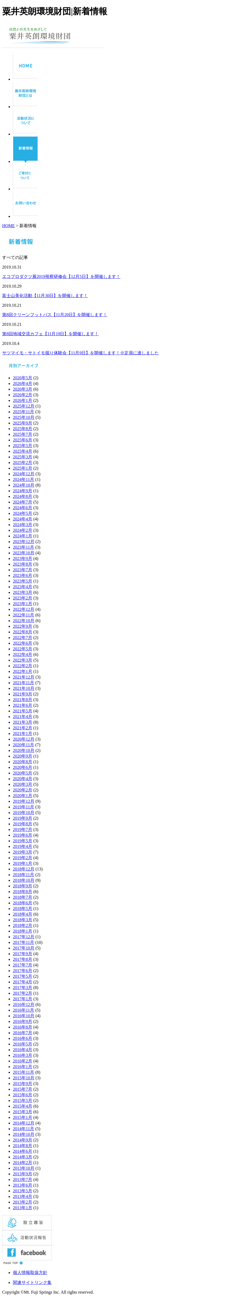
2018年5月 (22, 908)
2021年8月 (22, 699)
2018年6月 (22, 903)
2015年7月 (22, 1089)
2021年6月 (22, 705)
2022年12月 (23, 609)
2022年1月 (22, 671)
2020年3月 (22, 784)
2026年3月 (22, 389)
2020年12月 (23, 739)
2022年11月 (23, 615)
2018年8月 (22, 891)
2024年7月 (22, 502)
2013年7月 (22, 1179)
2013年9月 (22, 1174)
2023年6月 (22, 575)
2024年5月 (22, 513)
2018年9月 (22, 886)
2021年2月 (22, 728)
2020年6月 (22, 767)
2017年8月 (22, 959)
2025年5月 (22, 445)
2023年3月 (22, 592)
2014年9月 (22, 1140)
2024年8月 (22, 496)
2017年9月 (22, 953)
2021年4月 (22, 716)
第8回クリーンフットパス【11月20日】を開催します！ (54, 314)
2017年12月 (23, 936)
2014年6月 (22, 1151)
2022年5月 (22, 649)
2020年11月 (23, 745)
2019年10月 (23, 812)
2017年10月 (23, 948)
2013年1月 (22, 1207)
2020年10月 (23, 750)
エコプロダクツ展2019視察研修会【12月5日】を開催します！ (61, 276)
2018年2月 (22, 925)
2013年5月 (22, 1191)
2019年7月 (22, 829)
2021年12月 (23, 677)
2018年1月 (22, 931)
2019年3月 (22, 852)
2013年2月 (22, 1202)
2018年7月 (22, 897)
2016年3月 (22, 1055)
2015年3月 (22, 1111)
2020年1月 (22, 795)
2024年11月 (23, 479)
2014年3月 (22, 1157)
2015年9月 (22, 1083)
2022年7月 (22, 637)
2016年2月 (22, 1061)
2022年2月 (22, 665)
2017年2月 (22, 993)
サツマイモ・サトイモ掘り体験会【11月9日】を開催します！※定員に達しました (80, 353)
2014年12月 (23, 1123)
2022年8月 (22, 632)
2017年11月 (23, 942)
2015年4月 (22, 1106)
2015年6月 (22, 1095)
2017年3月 (22, 987)
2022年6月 (22, 643)
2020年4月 (22, 778)
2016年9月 (22, 1021)
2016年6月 (22, 1038)
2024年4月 (22, 519)
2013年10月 (23, 1168)
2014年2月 (22, 1162)
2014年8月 (22, 1145)
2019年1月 (22, 863)
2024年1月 (22, 536)
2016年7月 (22, 1032)
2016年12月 (23, 1004)
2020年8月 (22, 761)
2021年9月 (22, 694)
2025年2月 (22, 462)
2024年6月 (22, 507)
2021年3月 (22, 722)
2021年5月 (22, 711)
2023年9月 (22, 558)
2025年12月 (23, 406)
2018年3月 (22, 920)
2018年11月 (23, 874)
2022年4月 (22, 654)
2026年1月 (22, 400)
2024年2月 (22, 530)
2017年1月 (22, 999)
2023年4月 (22, 586)
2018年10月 (23, 880)
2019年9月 (22, 818)
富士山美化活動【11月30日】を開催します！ (45, 295)
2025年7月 (22, 434)
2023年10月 (23, 553)
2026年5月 (22, 378)
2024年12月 (23, 474)
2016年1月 (22, 1066)
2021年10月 (23, 688)
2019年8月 (22, 824)
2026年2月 (22, 394)
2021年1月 (22, 733)
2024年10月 (23, 485)
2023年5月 (22, 581)
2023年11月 (23, 547)
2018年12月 (23, 869)
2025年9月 (22, 423)
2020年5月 (22, 773)
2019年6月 (22, 835)
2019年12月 (23, 801)
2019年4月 (22, 846)
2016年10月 (23, 1015)
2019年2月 (22, 857)
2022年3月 (22, 660)
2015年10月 (23, 1078)
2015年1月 (22, 1117)
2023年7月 (22, 570)
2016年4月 (22, 1049)
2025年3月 (22, 457)
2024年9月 (22, 490)
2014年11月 (23, 1128)
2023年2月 (22, 598)
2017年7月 (22, 965)
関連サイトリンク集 (32, 1282)
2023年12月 (23, 541)
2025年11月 (23, 411)
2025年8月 (22, 428)
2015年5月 (22, 1100)
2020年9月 (22, 756)
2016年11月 (23, 1010)
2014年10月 (23, 1134)
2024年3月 (22, 524)
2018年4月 (22, 914)
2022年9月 (22, 626)
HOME (8, 225)
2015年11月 (23, 1072)
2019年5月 (22, 840)
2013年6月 (22, 1185)
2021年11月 (23, 682)
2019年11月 (23, 807)
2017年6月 (22, 970)
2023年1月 (22, 603)
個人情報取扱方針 (30, 1272)
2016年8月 (22, 1027)
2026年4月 (22, 383)
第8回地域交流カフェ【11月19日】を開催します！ (50, 333)
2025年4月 (22, 451)
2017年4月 (22, 982)
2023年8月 (22, 564)
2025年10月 (23, 417)
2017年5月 (22, 976)
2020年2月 (22, 790)
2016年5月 (22, 1044)
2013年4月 (22, 1196)
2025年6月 (22, 440)
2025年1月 (22, 468)
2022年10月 (23, 620)
